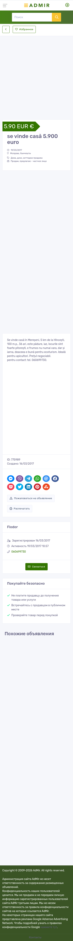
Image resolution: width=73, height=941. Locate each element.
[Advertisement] (36, 74)
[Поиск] (32, 17)
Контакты (35, 937)
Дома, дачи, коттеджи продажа (24, 158)
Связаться (36, 566)
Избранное (24, 29)
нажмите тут (49, 927)
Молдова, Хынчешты (19, 153)
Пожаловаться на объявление (31, 498)
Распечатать (20, 508)
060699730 (18, 551)
